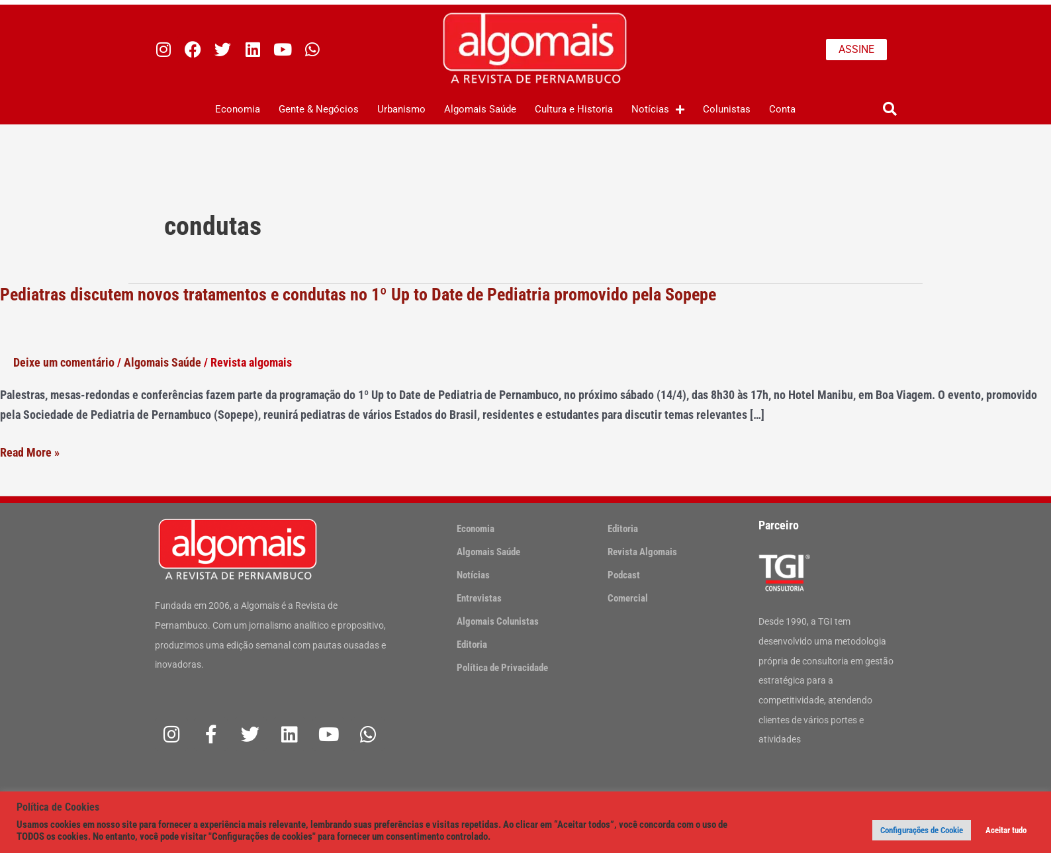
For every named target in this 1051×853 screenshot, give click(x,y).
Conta (782, 109)
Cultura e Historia (574, 109)
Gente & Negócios (319, 109)
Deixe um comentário (63, 362)
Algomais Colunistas (498, 621)
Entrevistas (479, 598)
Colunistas (727, 109)
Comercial (628, 598)
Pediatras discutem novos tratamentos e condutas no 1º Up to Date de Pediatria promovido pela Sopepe (358, 294)
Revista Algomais (642, 552)
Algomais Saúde (480, 109)
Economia (237, 109)
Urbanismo (401, 109)
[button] (890, 109)
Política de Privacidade (502, 668)
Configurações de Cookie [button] (921, 830)
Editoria (472, 645)
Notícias (657, 109)
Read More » (30, 453)
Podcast (624, 575)
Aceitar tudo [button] (1006, 830)
